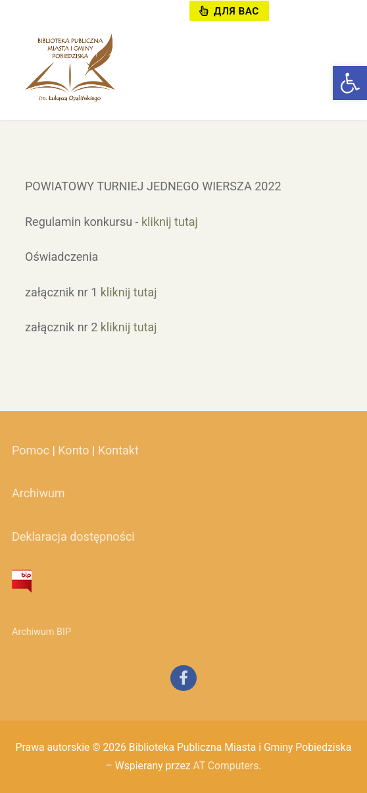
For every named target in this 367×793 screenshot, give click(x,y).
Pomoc (30, 450)
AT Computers (225, 765)
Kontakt (118, 450)
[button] (350, 83)
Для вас (228, 11)
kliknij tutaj (169, 222)
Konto (73, 450)
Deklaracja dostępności (73, 536)
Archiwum (38, 493)
